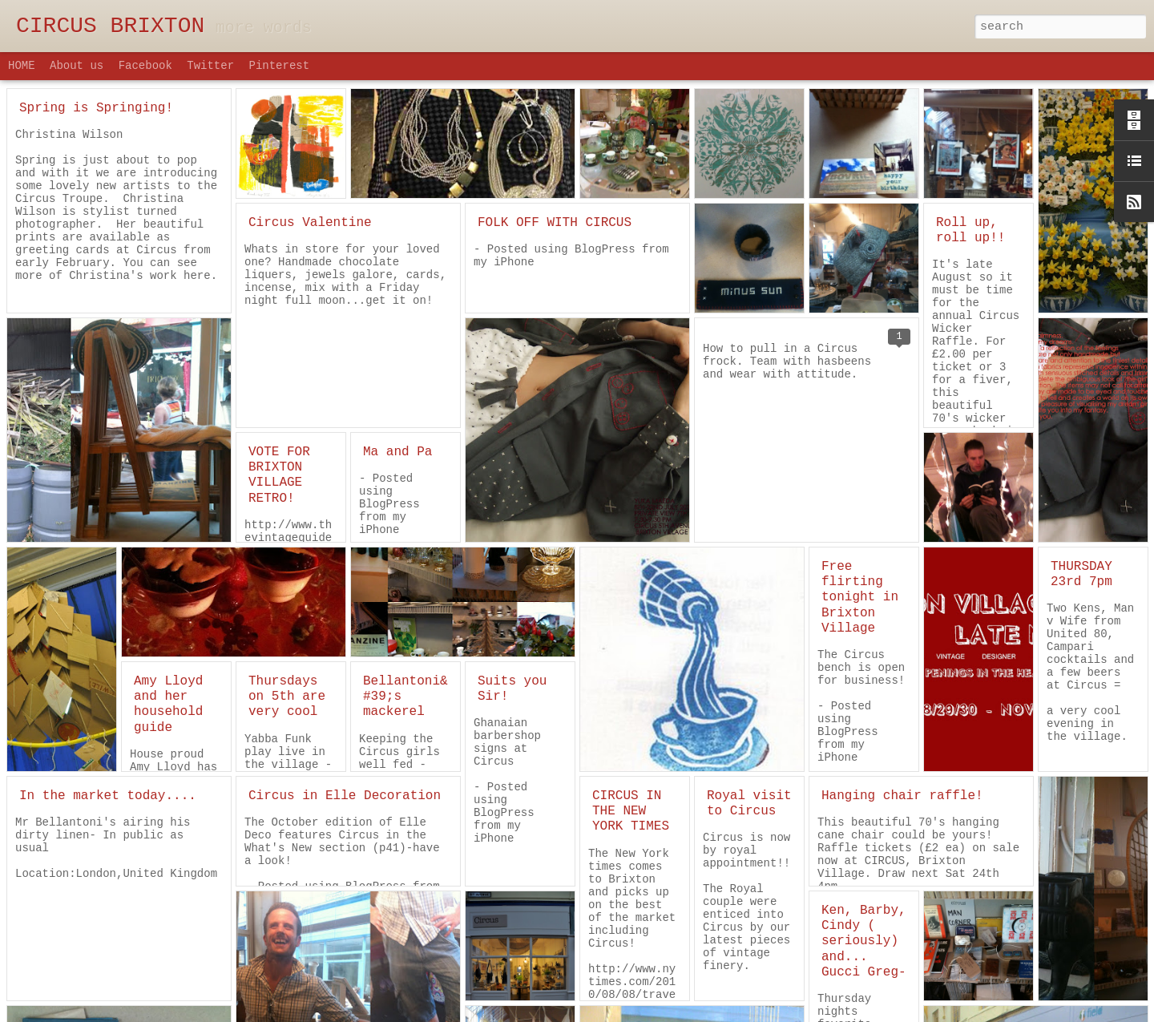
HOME (21, 65)
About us (76, 65)
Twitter (210, 65)
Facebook (145, 65)
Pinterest (278, 65)
